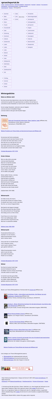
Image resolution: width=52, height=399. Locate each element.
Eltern (5, 22)
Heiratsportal (31, 19)
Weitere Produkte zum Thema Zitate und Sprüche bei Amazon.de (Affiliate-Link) (21, 131)
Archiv (16, 19)
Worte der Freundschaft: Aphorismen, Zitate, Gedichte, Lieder (24, 120)
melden (34, 388)
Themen (11, 7)
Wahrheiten (6, 64)
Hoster (46, 381)
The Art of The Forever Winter (16, 321)
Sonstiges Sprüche (23, 6)
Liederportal (30, 33)
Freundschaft (7, 27)
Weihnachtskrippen (9, 360)
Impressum (5, 381)
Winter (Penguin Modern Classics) (16, 313)
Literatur (38, 4)
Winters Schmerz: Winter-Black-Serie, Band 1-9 (21, 329)
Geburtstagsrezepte (32, 16)
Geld (5, 30)
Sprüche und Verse (9, 4)
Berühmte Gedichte (19, 4)
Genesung (6, 33)
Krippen (29, 27)
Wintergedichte (8, 356)
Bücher (5, 19)
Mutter (5, 55)
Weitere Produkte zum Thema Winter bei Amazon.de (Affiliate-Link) (21, 347)
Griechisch (6, 36)
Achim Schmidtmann (40, 378)
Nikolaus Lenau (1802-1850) (7, 226)
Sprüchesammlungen (13, 6)
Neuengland (30, 36)
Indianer (6, 39)
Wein (5, 66)
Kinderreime (7, 41)
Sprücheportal (4, 7)
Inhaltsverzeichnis (27, 381)
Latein (5, 44)
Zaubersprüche (7, 69)
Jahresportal (30, 25)
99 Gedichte (30, 13)
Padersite (30, 39)
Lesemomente (31, 30)
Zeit (5, 72)
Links (16, 16)
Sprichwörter (4, 6)
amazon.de (32, 290)
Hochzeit (33, 4)
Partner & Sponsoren (38, 381)
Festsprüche (27, 4)
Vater (5, 58)
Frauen (5, 25)
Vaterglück (30, 47)
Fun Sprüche (44, 4)
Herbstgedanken (31, 22)
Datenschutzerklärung (15, 381)
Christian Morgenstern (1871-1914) (9, 151)
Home (2, 4)
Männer (6, 52)
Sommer (6, 81)
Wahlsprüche (7, 61)
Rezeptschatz (31, 44)
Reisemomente (31, 41)
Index (16, 13)
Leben (5, 47)
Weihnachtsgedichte (9, 358)
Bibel (5, 16)
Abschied (6, 13)
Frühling (6, 78)
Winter (5, 86)
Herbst (5, 83)
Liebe (5, 50)
